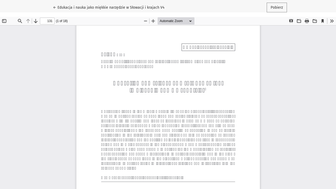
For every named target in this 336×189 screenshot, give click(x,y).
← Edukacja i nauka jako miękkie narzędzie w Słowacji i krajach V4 (108, 7)
